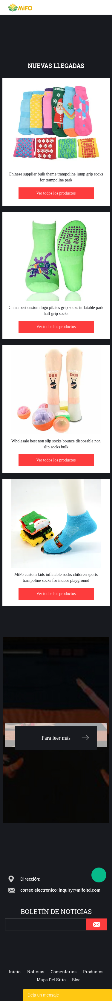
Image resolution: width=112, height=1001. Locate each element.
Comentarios (63, 971)
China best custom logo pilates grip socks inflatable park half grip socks (56, 310)
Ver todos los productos (56, 193)
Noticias (35, 971)
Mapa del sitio (51, 980)
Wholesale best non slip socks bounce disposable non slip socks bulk (56, 444)
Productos (93, 971)
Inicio (15, 971)
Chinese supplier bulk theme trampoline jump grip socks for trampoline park (56, 177)
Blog (76, 980)
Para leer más (56, 738)
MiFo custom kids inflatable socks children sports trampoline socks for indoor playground (56, 577)
